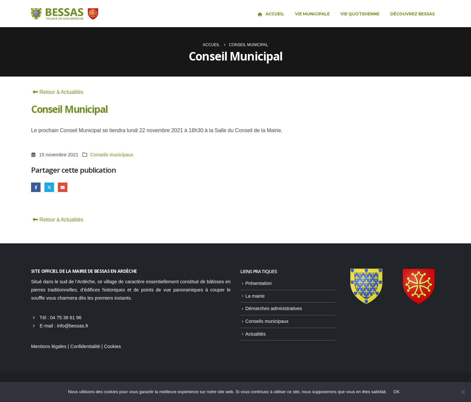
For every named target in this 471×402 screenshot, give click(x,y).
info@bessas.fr (72, 325)
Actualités (255, 334)
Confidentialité (85, 346)
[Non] (463, 392)
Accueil (270, 13)
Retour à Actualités (57, 92)
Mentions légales (48, 346)
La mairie (255, 296)
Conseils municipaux (111, 154)
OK (396, 391)
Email (62, 187)
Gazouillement (49, 187)
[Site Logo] (64, 14)
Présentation (258, 283)
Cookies (112, 346)
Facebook (36, 187)
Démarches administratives (273, 308)
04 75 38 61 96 (65, 317)
